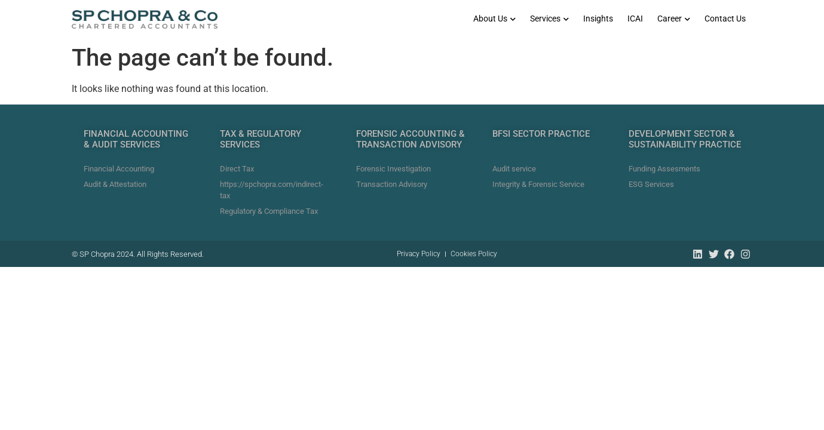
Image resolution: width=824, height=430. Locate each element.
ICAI (635, 18)
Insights (598, 18)
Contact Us (725, 18)
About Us (494, 18)
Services (549, 18)
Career (673, 18)
